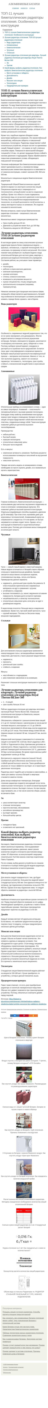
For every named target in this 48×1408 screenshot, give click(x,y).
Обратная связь (7, 1372)
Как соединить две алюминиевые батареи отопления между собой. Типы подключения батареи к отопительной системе (23, 1320)
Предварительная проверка (17, 86)
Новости (24, 8)
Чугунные (10, 50)
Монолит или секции (14, 81)
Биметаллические (13, 48)
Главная (15, 8)
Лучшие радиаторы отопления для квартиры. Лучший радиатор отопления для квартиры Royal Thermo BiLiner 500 (25, 57)
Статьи (32, 8)
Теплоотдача (11, 83)
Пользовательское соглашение (16, 1367)
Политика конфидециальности (10, 1369)
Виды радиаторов (13, 42)
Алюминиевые (12, 45)
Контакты (5, 1367)
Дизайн (9, 78)
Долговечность (12, 76)
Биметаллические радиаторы (15, 1009)
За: (8, 63)
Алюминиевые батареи (24, 4)
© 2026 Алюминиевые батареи (10, 1364)
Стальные (10, 53)
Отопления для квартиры (30, 1009)
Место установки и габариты (18, 73)
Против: (10, 65)
